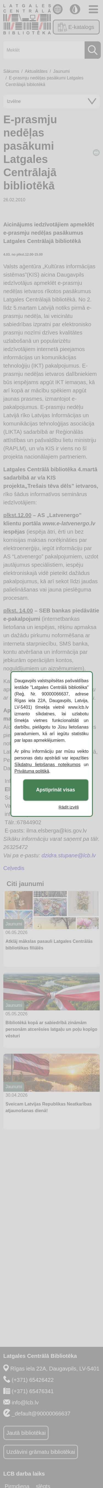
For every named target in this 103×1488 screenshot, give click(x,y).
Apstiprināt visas (55, 790)
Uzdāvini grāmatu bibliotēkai (40, 1452)
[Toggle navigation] (93, 9)
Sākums (11, 71)
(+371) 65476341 (33, 1391)
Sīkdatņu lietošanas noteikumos (47, 764)
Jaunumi (61, 71)
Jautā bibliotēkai (26, 1433)
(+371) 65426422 (33, 1380)
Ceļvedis (13, 868)
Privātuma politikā (32, 771)
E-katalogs (76, 27)
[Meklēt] (50, 50)
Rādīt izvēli (69, 807)
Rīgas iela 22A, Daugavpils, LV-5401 (54, 1369)
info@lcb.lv (25, 1402)
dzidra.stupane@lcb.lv (68, 855)
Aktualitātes (36, 71)
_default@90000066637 (41, 1414)
